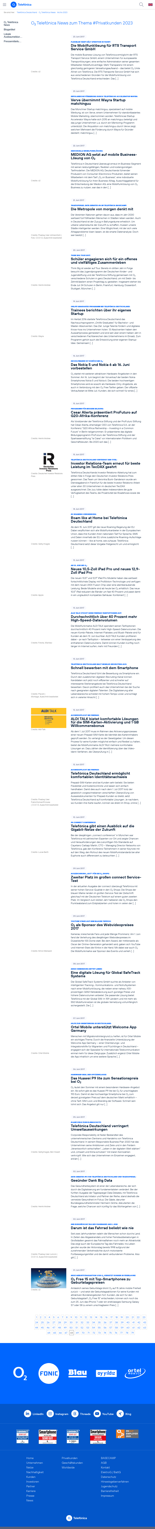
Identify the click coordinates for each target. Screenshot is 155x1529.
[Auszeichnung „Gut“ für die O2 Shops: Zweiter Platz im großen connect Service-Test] (86, 882)
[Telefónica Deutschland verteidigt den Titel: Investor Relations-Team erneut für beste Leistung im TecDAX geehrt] (86, 473)
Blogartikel (9, 29)
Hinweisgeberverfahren (115, 1477)
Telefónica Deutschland (27, 12)
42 (139, 1318)
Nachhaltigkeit (35, 1468)
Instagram (61, 1410)
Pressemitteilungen (14, 41)
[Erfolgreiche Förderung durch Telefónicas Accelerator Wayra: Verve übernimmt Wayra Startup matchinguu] (86, 112)
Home (30, 1454)
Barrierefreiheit (110, 1487)
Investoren (32, 1477)
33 (87, 1318)
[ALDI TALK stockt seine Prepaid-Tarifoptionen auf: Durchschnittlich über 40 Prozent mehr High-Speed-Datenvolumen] (86, 624)
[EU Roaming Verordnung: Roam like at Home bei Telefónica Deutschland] (86, 525)
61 (133, 1323)
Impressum (107, 1491)
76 (116, 1328)
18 (116, 1313)
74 (105, 1328)
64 (49, 1328)
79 (132, 1328)
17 (111, 1313)
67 (66, 1328)
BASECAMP (108, 1454)
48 (59, 1323)
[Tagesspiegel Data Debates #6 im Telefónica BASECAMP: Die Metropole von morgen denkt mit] (86, 217)
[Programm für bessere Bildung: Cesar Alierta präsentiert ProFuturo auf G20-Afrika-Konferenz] (86, 420)
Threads (85, 1410)
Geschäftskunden (72, 1458)
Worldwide (68, 1463)
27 (54, 1318)
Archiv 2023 (62, 12)
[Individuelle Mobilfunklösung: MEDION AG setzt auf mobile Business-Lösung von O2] (86, 166)
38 (116, 1318)
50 (71, 1323)
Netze (29, 1463)
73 (99, 1328)
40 (128, 1318)
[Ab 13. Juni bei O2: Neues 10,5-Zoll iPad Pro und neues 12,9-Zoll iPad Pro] (86, 575)
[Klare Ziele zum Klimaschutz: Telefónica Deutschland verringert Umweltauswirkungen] (86, 1134)
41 (133, 1318)
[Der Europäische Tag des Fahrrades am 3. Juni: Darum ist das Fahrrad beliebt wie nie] (86, 1234)
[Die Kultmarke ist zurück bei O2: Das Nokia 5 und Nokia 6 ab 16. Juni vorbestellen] (86, 371)
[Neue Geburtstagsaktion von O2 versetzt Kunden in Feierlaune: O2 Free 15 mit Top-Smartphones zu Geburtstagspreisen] (86, 1283)
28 (59, 1318)
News (29, 1496)
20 (127, 1313)
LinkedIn (38, 1410)
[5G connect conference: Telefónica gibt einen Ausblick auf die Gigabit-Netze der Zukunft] (86, 832)
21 (133, 1313)
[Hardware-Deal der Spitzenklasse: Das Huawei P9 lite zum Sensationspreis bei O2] (86, 1082)
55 (99, 1323)
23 (144, 1313)
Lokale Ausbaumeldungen (14, 35)
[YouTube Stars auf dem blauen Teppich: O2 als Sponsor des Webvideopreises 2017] (86, 929)
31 (77, 1318)
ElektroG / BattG (111, 1468)
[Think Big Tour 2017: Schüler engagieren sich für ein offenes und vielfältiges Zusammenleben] (86, 267)
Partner (30, 1482)
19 (122, 1313)
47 (54, 1323)
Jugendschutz (109, 1482)
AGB (104, 1458)
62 (139, 1323)
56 (105, 1323)
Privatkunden (70, 1454)
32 (82, 1318)
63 (144, 1323)
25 (42, 1318)
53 (87, 1323)
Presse (30, 1491)
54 (93, 1323)
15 (101, 1313)
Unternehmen (34, 1458)
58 (116, 1323)
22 (138, 1313)
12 (86, 1313)
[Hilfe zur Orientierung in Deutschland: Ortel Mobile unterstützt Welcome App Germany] (86, 1033)
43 (144, 1318)
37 (110, 1318)
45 (42, 1323)
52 (82, 1323)
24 (36, 1318)
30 (71, 1318)
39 (122, 1318)
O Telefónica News (47, 12)
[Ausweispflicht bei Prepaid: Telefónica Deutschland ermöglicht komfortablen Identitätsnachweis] (86, 781)
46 (48, 1323)
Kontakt (105, 1463)
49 (65, 1323)
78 (127, 1328)
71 (88, 1328)
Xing (128, 1410)
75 (110, 1328)
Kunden (30, 1472)
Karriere (31, 1487)
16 (106, 1313)
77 (121, 1328)
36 (105, 1318)
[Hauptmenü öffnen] (4, 4)
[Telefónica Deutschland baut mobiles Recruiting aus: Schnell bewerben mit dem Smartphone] (86, 675)
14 (96, 1313)
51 (77, 1323)
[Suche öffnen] (141, 4)
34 (93, 1318)
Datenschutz (108, 1472)
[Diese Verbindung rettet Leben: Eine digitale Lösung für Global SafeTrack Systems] (86, 980)
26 (48, 1318)
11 (81, 1313)
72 (93, 1328)
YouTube (108, 1410)
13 (91, 1313)
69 (77, 1328)
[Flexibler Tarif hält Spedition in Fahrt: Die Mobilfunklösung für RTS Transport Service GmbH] (86, 57)
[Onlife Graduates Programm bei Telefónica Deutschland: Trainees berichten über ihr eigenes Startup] (86, 319)
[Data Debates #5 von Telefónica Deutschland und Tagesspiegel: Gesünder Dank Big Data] (86, 1185)
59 (122, 1323)
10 (76, 1313)
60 (128, 1323)
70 (83, 1328)
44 (36, 1323)
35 (99, 1318)
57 (110, 1323)
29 (65, 1318)
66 (60, 1328)
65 (54, 1328)
